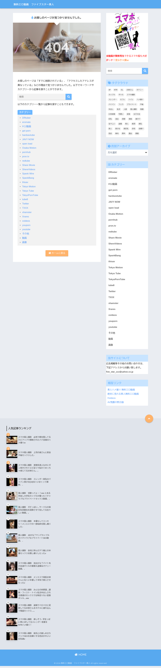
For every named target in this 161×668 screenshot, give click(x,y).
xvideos (26, 219)
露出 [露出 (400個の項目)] (130, 133)
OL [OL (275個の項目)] (122, 90)
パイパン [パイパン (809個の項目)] (112, 104)
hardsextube (28, 135)
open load (27, 143)
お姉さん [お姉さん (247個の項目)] (130, 90)
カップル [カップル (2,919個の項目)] (112, 95)
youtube (26, 227)
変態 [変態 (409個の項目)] (128, 114)
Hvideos (112, 400)
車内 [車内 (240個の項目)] (117, 133)
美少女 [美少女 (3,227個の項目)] (117, 129)
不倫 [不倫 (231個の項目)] (141, 104)
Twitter (25, 202)
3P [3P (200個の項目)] (110, 90)
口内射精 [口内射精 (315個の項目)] (112, 114)
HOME (81, 656)
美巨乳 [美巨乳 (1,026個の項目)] (126, 129)
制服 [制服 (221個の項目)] (142, 109)
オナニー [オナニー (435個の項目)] (140, 90)
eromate (26, 122)
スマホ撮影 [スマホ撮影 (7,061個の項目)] (131, 95)
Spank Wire (28, 173)
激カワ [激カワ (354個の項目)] (137, 119)
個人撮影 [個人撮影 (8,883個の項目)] (133, 109)
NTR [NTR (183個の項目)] (115, 90)
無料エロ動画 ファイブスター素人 (40, 4)
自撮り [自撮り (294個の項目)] (141, 129)
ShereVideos (28, 168)
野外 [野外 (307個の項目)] (123, 133)
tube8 (25, 198)
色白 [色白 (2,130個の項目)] (110, 133)
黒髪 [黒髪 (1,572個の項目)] (137, 133)
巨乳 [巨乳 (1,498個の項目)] (110, 119)
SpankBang (28, 177)
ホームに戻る (56, 251)
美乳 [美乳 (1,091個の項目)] (140, 124)
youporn (26, 223)
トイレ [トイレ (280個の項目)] (130, 100)
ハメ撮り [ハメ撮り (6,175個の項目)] (140, 100)
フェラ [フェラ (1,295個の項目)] (121, 104)
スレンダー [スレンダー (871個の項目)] (113, 100)
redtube (26, 160)
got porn (26, 130)
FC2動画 (26, 126)
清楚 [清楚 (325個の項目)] (123, 119)
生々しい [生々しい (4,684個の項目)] (112, 124)
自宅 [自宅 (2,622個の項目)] (133, 129)
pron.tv (25, 156)
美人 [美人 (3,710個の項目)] (110, 129)
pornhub (26, 151)
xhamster (27, 211)
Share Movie (28, 164)
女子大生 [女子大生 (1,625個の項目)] (137, 114)
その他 (25, 232)
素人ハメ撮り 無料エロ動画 (121, 391)
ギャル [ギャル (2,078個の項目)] (121, 95)
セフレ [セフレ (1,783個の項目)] (122, 100)
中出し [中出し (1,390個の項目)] (111, 109)
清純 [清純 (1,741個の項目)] (130, 119)
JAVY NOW (28, 139)
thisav (25, 181)
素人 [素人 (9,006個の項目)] (126, 124)
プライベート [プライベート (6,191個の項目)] (132, 104)
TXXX (25, 206)
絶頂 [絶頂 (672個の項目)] (133, 124)
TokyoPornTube (30, 194)
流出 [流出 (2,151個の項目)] (117, 119)
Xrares (25, 215)
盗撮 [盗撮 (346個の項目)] (120, 124)
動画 (24, 236)
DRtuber (26, 118)
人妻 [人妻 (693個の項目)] (125, 109)
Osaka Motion (29, 147)
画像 (24, 240)
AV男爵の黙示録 (116, 404)
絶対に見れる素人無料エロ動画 (123, 396)
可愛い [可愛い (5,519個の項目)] (121, 114)
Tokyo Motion (29, 185)
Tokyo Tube (28, 189)
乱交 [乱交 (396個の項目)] (118, 109)
